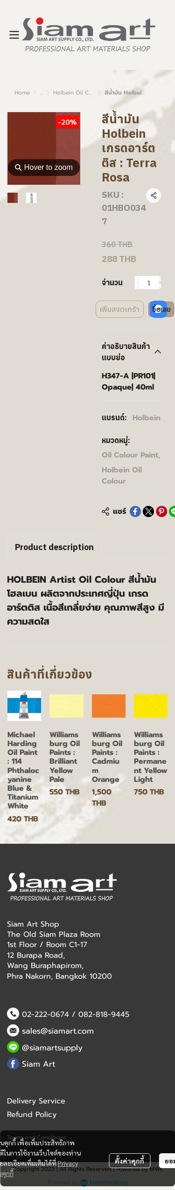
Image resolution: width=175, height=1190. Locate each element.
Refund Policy (31, 1114)
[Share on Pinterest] (161, 511)
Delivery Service (36, 1101)
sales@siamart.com (58, 1031)
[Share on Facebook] (135, 511)
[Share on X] (148, 511)
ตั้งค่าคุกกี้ (129, 1160)
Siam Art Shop (33, 924)
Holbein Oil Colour (78, 92)
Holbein (147, 418)
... (41, 92)
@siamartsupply (52, 1048)
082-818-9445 (103, 1014)
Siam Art (38, 1064)
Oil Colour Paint (131, 455)
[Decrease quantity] (137, 282)
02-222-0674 (45, 1014)
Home (22, 92)
